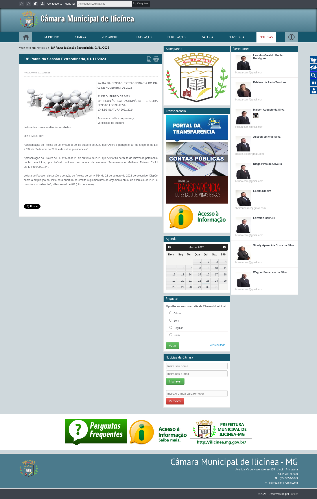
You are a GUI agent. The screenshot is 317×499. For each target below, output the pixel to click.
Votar (172, 345)
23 (207, 280)
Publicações (177, 37)
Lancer (294, 493)
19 (173, 280)
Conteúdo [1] (55, 3)
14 (190, 274)
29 (199, 287)
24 (216, 280)
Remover (175, 401)
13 (182, 274)
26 (173, 287)
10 (216, 268)
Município (51, 37)
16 (207, 274)
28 (190, 287)
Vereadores (110, 37)
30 (207, 287)
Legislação (143, 37)
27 (182, 287)
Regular (176, 328)
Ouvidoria (236, 37)
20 (182, 280)
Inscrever (175, 381)
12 (173, 274)
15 (199, 274)
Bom (174, 320)
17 (216, 274)
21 (190, 280)
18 (225, 274)
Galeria (207, 37)
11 (225, 268)
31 (216, 287)
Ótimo (175, 313)
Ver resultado (217, 345)
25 (225, 280)
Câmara (80, 37)
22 (199, 280)
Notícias (266, 37)
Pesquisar (141, 3)
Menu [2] (70, 3)
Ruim (174, 335)
